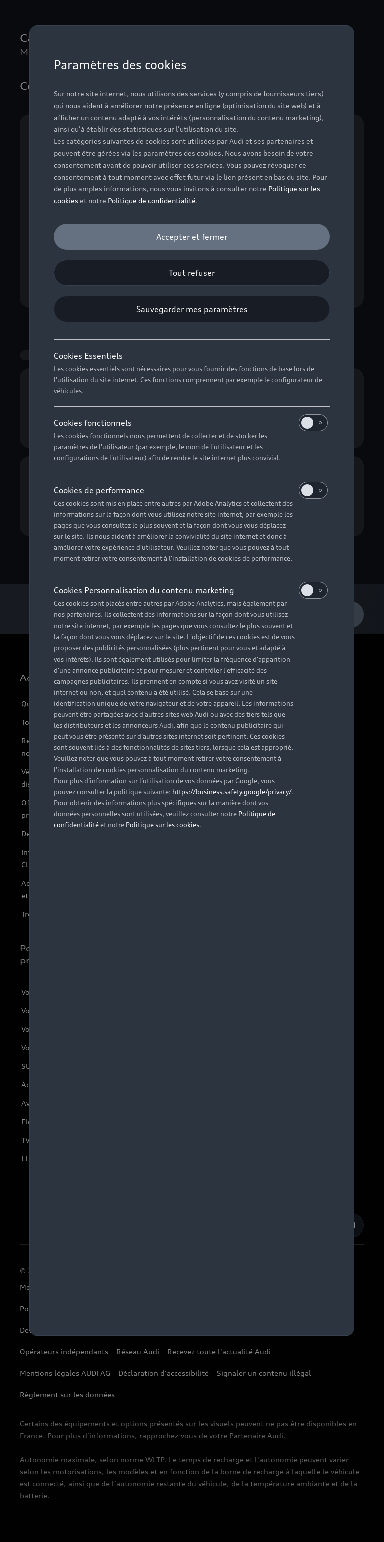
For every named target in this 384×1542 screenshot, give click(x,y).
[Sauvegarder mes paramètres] (192, 309)
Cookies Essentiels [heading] (88, 356)
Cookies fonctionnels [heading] (191, 423)
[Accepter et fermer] (192, 237)
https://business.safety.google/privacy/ (232, 792)
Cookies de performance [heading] (191, 490)
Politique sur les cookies (163, 825)
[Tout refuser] (192, 273)
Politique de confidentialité (152, 200)
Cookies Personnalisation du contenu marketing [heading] (191, 590)
